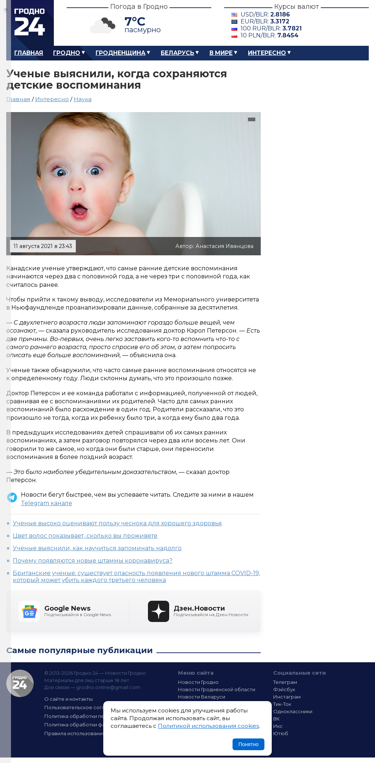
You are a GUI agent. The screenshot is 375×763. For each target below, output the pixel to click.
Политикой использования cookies (208, 725)
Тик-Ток (282, 704)
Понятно (248, 744)
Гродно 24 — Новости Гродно (20, 683)
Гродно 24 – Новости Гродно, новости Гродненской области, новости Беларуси (30, 23)
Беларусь (177, 52)
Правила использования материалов (90, 733)
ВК (276, 719)
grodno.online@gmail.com (108, 687)
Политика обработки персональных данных (98, 716)
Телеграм (285, 682)
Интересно (267, 52)
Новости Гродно (198, 682)
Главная (28, 52)
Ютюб (280, 733)
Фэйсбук (284, 689)
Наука (83, 99)
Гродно (66, 52)
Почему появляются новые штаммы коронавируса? (92, 560)
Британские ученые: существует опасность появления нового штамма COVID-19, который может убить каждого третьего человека (136, 577)
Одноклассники (292, 711)
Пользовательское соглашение (84, 707)
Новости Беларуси (201, 697)
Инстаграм (287, 697)
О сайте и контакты (68, 699)
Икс (278, 726)
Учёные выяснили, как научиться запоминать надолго (97, 548)
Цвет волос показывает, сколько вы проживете (85, 535)
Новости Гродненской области (216, 689)
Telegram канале (46, 503)
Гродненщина (120, 52)
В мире (221, 52)
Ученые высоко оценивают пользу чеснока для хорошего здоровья (117, 523)
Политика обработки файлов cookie (89, 724)
